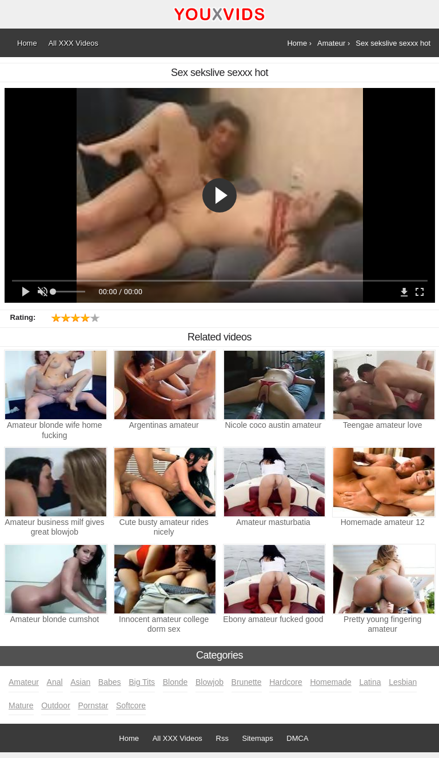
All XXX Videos (177, 738)
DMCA (297, 738)
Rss (222, 738)
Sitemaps (257, 738)
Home (129, 738)
